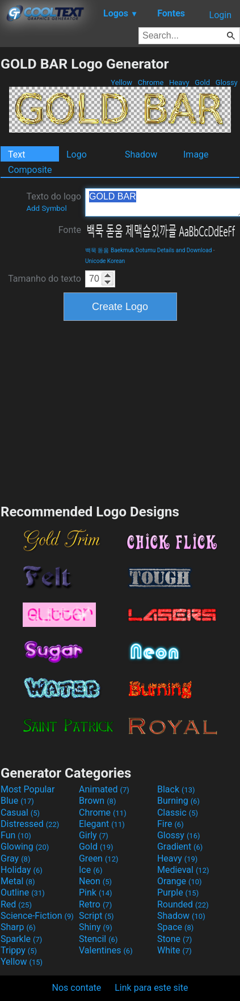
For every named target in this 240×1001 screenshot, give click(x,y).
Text (16, 154)
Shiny (95, 927)
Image (196, 154)
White (174, 950)
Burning (178, 800)
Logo (76, 154)
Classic (177, 812)
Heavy (179, 82)
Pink (95, 892)
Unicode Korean (105, 261)
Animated (104, 789)
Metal (18, 881)
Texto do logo (53, 202)
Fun (16, 835)
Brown (97, 800)
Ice (90, 869)
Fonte (69, 229)
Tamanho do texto (44, 278)
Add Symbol (46, 208)
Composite (30, 169)
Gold (202, 82)
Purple (178, 892)
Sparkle (21, 939)
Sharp (18, 927)
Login (220, 15)
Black (176, 789)
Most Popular (28, 789)
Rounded (183, 904)
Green (99, 858)
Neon (95, 881)
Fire (170, 823)
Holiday (22, 869)
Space (175, 927)
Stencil (98, 939)
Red (16, 904)
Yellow (121, 82)
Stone (174, 939)
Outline (23, 892)
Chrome (151, 82)
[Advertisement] (120, 411)
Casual (20, 812)
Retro (95, 904)
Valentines (106, 950)
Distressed (30, 823)
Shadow (141, 154)
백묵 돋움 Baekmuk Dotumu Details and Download (148, 250)
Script (96, 915)
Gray (15, 858)
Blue (17, 800)
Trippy (19, 950)
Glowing (25, 846)
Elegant (102, 823)
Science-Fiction (37, 915)
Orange (179, 881)
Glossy (226, 82)
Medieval (183, 869)
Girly (93, 835)
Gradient (180, 846)
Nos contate (77, 987)
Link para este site (151, 987)
